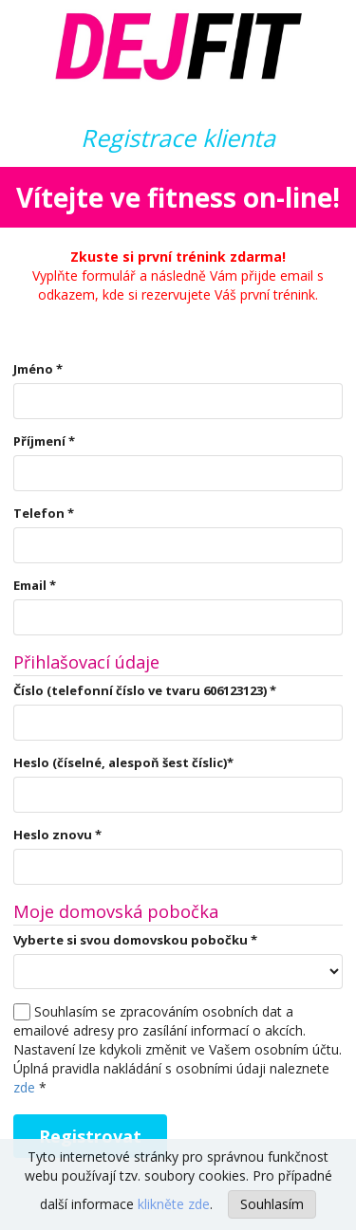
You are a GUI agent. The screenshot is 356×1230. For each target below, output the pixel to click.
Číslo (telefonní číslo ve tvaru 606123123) (144, 690)
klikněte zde (174, 1204)
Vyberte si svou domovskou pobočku (135, 939)
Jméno (38, 368)
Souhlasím (272, 1204)
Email (34, 585)
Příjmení (44, 441)
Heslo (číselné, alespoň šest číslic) (123, 762)
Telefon (43, 513)
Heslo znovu (57, 834)
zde (24, 1087)
